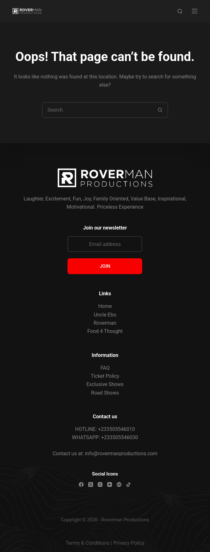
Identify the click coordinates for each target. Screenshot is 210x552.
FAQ (105, 368)
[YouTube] (109, 484)
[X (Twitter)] (90, 484)
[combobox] (98, 110)
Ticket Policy (105, 376)
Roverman (105, 323)
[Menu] (194, 11)
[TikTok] (128, 484)
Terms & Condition (86, 543)
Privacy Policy (128, 543)
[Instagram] (100, 484)
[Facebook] (81, 484)
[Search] (180, 11)
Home (105, 306)
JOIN (105, 266)
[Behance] (119, 484)
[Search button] (160, 110)
